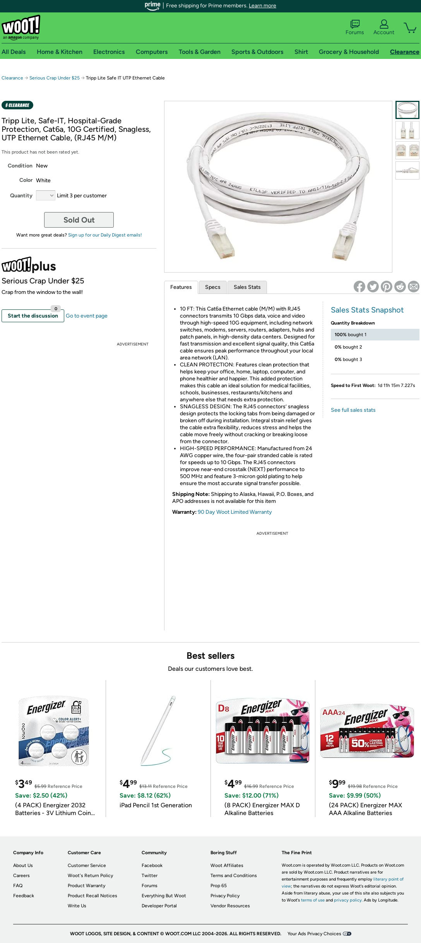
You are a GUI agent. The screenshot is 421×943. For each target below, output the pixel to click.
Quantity (21, 195)
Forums (355, 27)
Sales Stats (247, 287)
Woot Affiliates (226, 865)
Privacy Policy (225, 895)
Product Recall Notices (92, 895)
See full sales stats (353, 410)
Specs (213, 287)
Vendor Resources (230, 905)
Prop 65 (218, 885)
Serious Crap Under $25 (54, 78)
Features (181, 287)
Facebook (152, 865)
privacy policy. (348, 900)
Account (383, 27)
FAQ (17, 885)
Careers (21, 875)
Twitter (149, 875)
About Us (23, 865)
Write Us (77, 905)
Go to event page (87, 316)
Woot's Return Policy (90, 875)
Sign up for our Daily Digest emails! (105, 235)
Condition (20, 165)
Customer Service (87, 865)
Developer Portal (159, 905)
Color (26, 180)
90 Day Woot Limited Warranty (235, 512)
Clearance (12, 78)
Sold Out (79, 220)
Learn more (262, 5)
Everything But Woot (164, 895)
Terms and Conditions (233, 875)
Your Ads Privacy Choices (314, 933)
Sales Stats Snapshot (367, 309)
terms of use (313, 900)
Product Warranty (86, 885)
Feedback (23, 895)
